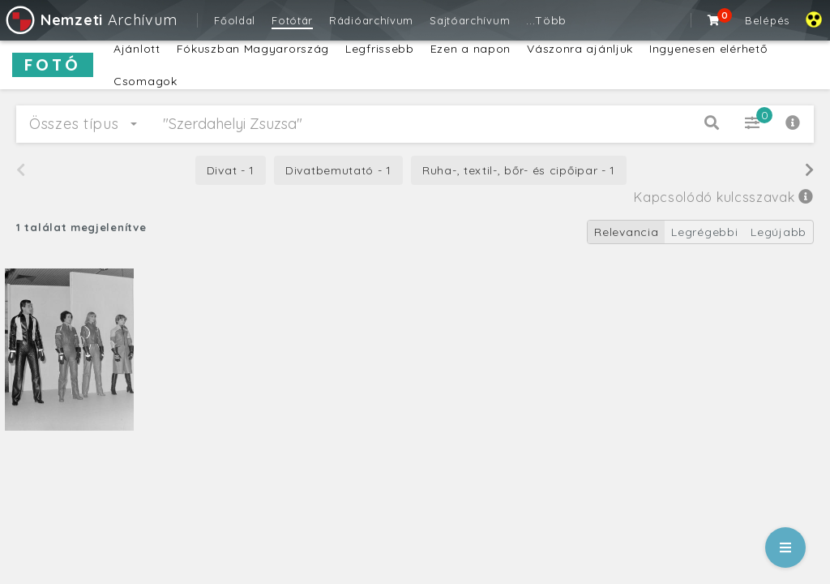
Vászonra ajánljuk (580, 48)
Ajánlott (136, 48)
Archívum (90, 20)
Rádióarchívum (371, 20)
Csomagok (145, 81)
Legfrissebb (379, 48)
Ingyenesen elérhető (708, 48)
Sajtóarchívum (470, 20)
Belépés (767, 20)
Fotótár (292, 20)
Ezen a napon (470, 48)
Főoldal (234, 20)
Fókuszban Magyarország (253, 48)
